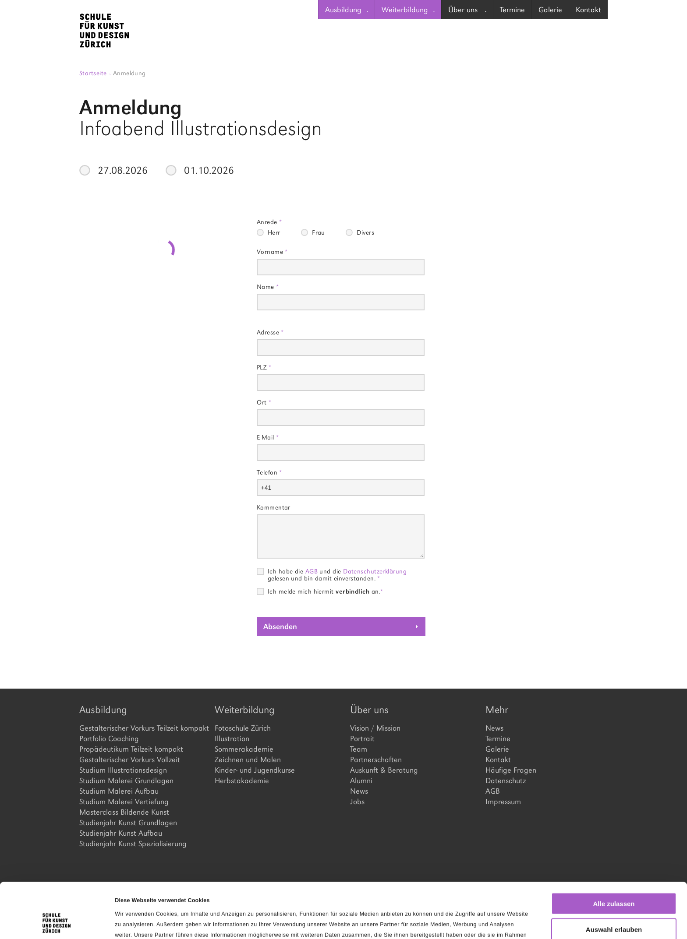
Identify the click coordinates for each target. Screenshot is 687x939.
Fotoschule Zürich (243, 728)
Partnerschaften (376, 759)
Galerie (550, 9)
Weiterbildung (408, 9)
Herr (274, 232)
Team (358, 749)
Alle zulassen (613, 851)
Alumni (361, 780)
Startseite (95, 73)
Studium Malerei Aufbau (119, 791)
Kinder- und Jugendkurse (255, 770)
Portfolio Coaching (109, 738)
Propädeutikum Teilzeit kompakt (131, 749)
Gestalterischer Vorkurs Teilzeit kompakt (140, 728)
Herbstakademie (242, 780)
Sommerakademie (244, 749)
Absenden (280, 626)
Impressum (503, 801)
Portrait (362, 738)
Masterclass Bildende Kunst (124, 812)
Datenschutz (505, 780)
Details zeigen (452, 922)
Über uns (467, 9)
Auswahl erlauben (614, 877)
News (359, 791)
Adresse (270, 332)
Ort (264, 402)
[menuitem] (346, 9)
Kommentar (273, 507)
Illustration (232, 738)
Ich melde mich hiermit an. (325, 591)
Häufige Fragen (510, 770)
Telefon (269, 472)
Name (268, 286)
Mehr (496, 709)
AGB (311, 571)
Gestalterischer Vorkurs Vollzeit (129, 759)
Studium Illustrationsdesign (123, 770)
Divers (365, 232)
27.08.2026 (123, 170)
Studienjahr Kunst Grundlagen (128, 822)
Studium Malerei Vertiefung (124, 801)
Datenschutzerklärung (375, 571)
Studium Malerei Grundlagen (126, 780)
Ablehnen (614, 903)
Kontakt (588, 9)
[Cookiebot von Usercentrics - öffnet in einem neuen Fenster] (56, 921)
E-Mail (268, 437)
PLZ (264, 367)
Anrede (269, 221)
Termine (512, 9)
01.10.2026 (209, 170)
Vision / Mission (375, 728)
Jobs (357, 801)
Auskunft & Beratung (384, 770)
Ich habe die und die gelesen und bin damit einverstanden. (337, 571)
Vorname (272, 251)
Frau (318, 232)
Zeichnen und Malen (248, 759)
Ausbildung (346, 9)
